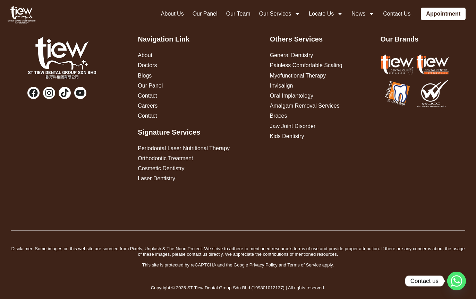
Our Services (279, 14)
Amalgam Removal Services (305, 106)
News (362, 14)
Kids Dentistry (287, 136)
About (145, 55)
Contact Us (396, 14)
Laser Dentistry (156, 178)
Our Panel (205, 14)
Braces (278, 116)
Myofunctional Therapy (298, 76)
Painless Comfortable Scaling (306, 65)
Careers (148, 106)
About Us (172, 14)
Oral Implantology (291, 96)
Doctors (147, 65)
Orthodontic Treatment (165, 158)
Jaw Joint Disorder (293, 126)
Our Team (238, 14)
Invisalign (281, 86)
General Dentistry (291, 55)
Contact (147, 96)
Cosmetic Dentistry (161, 168)
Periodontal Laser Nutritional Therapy (184, 148)
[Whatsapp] (456, 281)
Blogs (145, 76)
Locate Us (326, 14)
